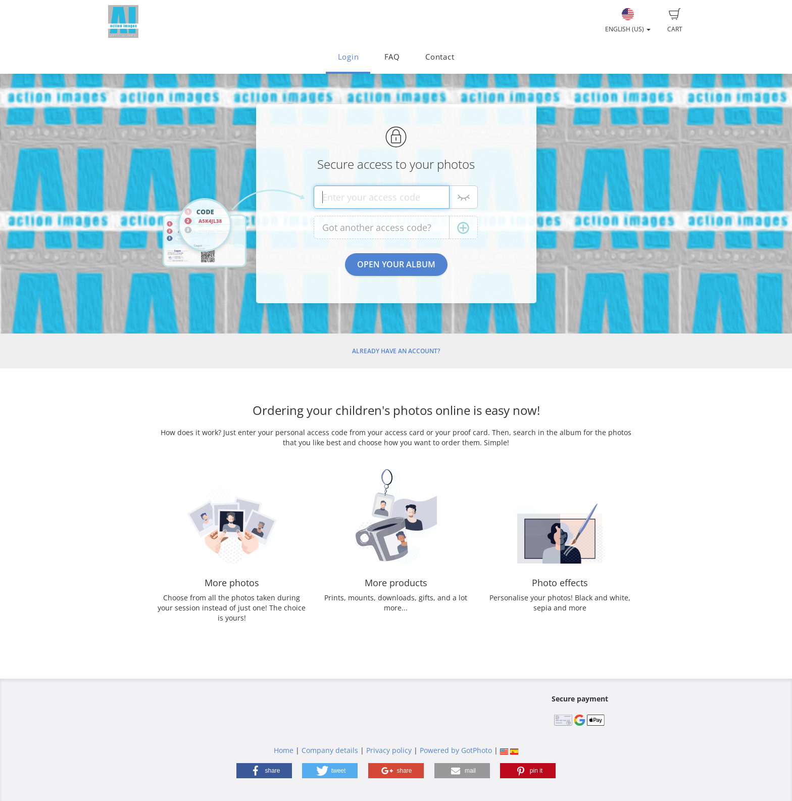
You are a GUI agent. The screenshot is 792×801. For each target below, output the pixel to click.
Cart (674, 20)
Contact (439, 57)
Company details (330, 750)
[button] (264, 770)
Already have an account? (396, 351)
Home (283, 750)
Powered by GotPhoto (456, 750)
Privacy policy (389, 750)
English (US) (628, 20)
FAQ (392, 57)
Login (348, 57)
